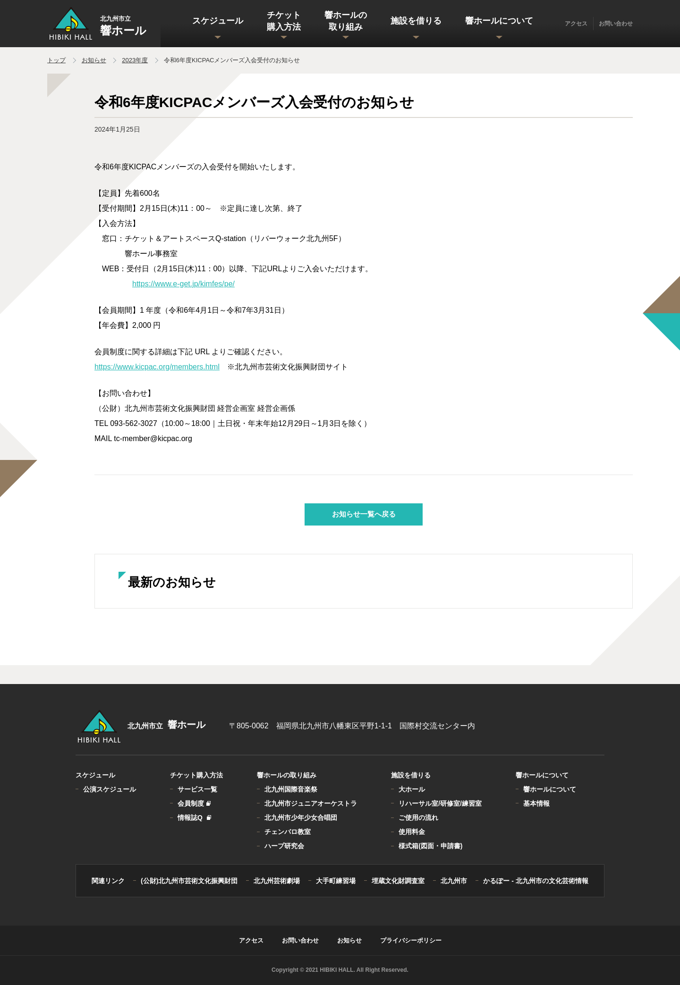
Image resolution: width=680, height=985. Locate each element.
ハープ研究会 (284, 846)
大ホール (412, 789)
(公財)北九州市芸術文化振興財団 (189, 881)
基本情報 (536, 803)
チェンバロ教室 (287, 831)
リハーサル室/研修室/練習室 (440, 803)
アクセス (576, 23)
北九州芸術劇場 (277, 881)
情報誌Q (194, 817)
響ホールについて (549, 789)
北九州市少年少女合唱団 (300, 817)
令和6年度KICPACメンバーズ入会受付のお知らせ (232, 60)
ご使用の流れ (418, 817)
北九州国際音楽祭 (290, 789)
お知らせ (94, 60)
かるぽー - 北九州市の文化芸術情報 (535, 881)
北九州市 (454, 881)
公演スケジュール (109, 789)
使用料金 (412, 831)
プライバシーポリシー (411, 940)
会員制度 (194, 803)
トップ (56, 60)
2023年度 (135, 60)
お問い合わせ (616, 23)
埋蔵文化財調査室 (398, 881)
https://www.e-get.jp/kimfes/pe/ (183, 284)
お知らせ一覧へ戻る (364, 514)
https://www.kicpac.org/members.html (157, 367)
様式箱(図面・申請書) (430, 846)
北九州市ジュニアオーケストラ (310, 803)
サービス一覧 (197, 789)
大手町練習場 (336, 881)
